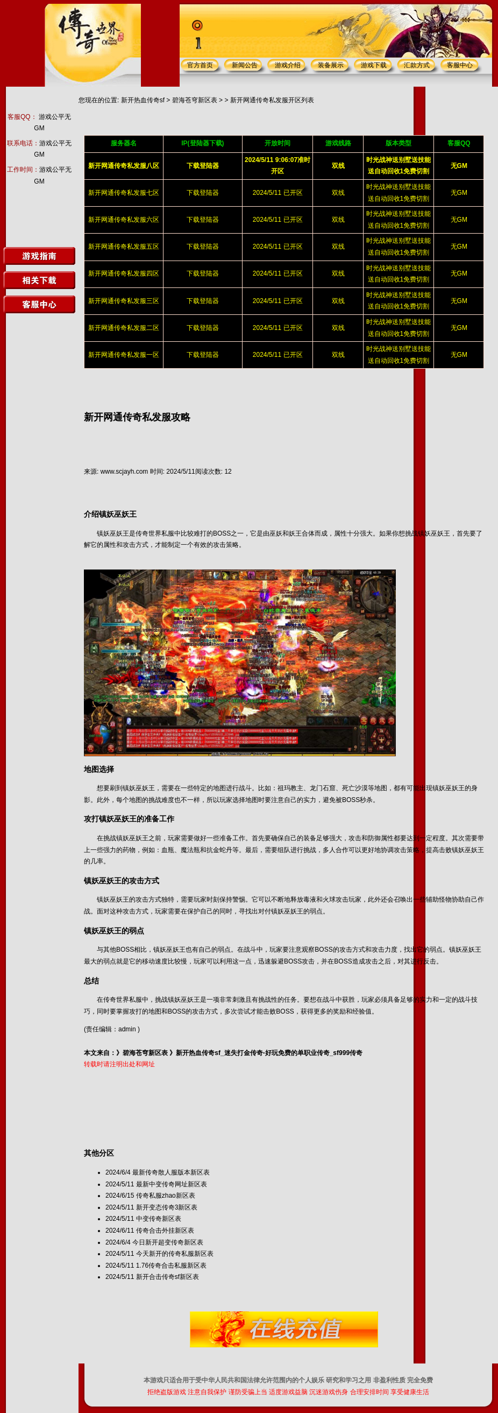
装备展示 (331, 65)
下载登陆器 (203, 192)
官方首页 (200, 65)
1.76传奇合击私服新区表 (171, 1265)
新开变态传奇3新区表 (167, 1207)
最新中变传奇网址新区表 (171, 1184)
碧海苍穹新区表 (194, 100)
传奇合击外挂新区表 (165, 1230)
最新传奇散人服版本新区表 (171, 1172)
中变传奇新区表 (158, 1218)
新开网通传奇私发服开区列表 (272, 100)
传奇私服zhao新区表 (165, 1195)
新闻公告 (245, 65)
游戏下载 (374, 65)
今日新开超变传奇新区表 (167, 1242)
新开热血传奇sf (143, 100)
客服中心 (460, 65)
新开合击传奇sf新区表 (167, 1277)
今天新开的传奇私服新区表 (175, 1253)
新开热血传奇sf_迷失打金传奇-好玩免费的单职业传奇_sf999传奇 (269, 1053)
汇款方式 (417, 65)
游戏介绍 (288, 65)
